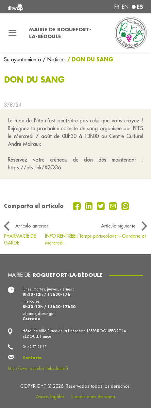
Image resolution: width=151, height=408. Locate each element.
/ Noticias (54, 59)
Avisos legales (50, 397)
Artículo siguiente (118, 226)
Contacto (32, 357)
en (125, 7)
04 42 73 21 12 (34, 347)
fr (116, 7)
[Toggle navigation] (12, 33)
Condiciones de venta (93, 397)
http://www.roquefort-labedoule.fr (38, 368)
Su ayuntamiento (23, 59)
